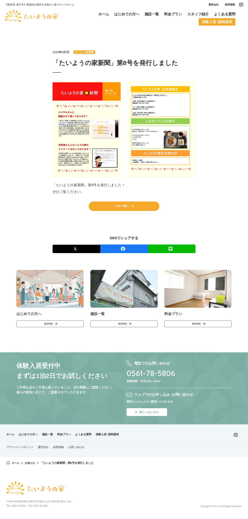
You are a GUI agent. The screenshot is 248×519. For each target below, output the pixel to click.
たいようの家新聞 (85, 52)
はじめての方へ (31, 436)
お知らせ (30, 465)
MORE (48, 325)
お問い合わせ (76, 449)
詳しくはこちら (148, 414)
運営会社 (212, 5)
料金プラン (71, 436)
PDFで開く (122, 206)
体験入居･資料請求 (119, 436)
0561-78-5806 (154, 374)
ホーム (11, 436)
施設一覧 (52, 436)
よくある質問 (92, 436)
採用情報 (229, 5)
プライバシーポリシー (20, 449)
